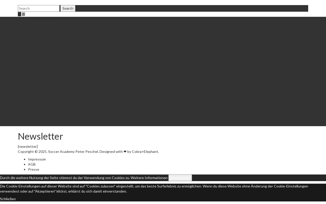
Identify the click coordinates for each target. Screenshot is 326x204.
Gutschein (46, 55)
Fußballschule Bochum (46, 19)
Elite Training (48, 39)
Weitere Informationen (149, 178)
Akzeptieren (180, 178)
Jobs (42, 65)
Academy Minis (40, 100)
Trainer (44, 29)
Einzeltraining (38, 90)
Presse (33, 169)
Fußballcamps (39, 95)
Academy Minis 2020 (54, 106)
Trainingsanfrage (51, 111)
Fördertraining (39, 70)
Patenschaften (50, 50)
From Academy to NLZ (45, 116)
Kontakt (34, 121)
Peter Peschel (49, 24)
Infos (52, 44)
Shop (42, 60)
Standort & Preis (51, 85)
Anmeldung (47, 75)
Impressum (37, 159)
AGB (32, 164)
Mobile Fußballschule (55, 34)
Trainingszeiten (50, 80)
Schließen (8, 199)
